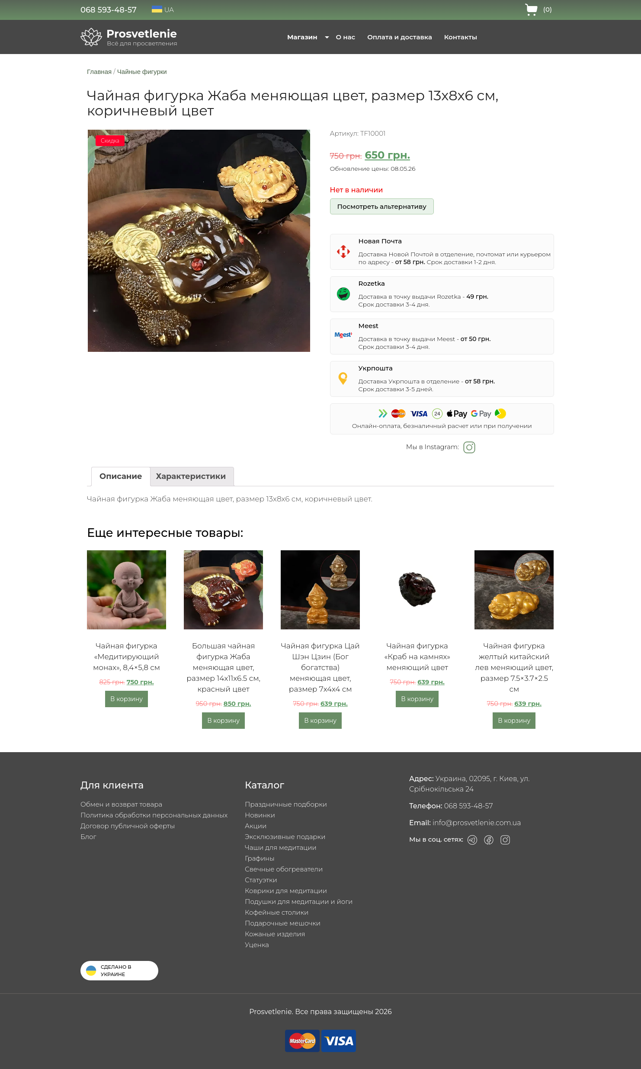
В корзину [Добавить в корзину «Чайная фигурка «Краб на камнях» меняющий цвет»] (417, 699)
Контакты (460, 37)
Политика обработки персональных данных (154, 815)
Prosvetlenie (141, 33)
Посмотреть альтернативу (381, 206)
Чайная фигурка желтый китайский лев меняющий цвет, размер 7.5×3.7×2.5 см (514, 667)
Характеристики (191, 476)
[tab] (121, 476)
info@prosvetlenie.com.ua (477, 823)
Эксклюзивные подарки (285, 837)
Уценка (257, 945)
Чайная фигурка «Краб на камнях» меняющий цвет (417, 656)
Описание (120, 476)
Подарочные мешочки (282, 923)
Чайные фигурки (142, 71)
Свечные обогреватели (284, 869)
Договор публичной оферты (127, 826)
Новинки (260, 815)
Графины (260, 858)
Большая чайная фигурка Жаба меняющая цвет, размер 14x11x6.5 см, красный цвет (223, 667)
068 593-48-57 (108, 10)
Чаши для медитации (281, 847)
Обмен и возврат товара (121, 804)
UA (163, 10)
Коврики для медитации (286, 891)
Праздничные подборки (286, 804)
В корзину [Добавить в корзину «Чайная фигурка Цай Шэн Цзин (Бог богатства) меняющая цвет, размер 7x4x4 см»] (320, 720)
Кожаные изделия (275, 934)
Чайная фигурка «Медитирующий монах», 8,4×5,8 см (126, 656)
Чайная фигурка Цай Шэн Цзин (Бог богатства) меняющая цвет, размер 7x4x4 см (320, 667)
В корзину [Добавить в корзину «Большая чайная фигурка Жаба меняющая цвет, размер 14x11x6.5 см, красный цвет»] (223, 720)
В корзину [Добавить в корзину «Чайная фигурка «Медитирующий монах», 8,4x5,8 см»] (126, 699)
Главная (99, 71)
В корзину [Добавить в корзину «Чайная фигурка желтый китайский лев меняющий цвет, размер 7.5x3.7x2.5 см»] (514, 720)
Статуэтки (261, 880)
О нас (346, 37)
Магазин (302, 37)
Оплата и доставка (399, 37)
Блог (88, 837)
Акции (255, 826)
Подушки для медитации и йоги (299, 901)
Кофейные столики (276, 912)
